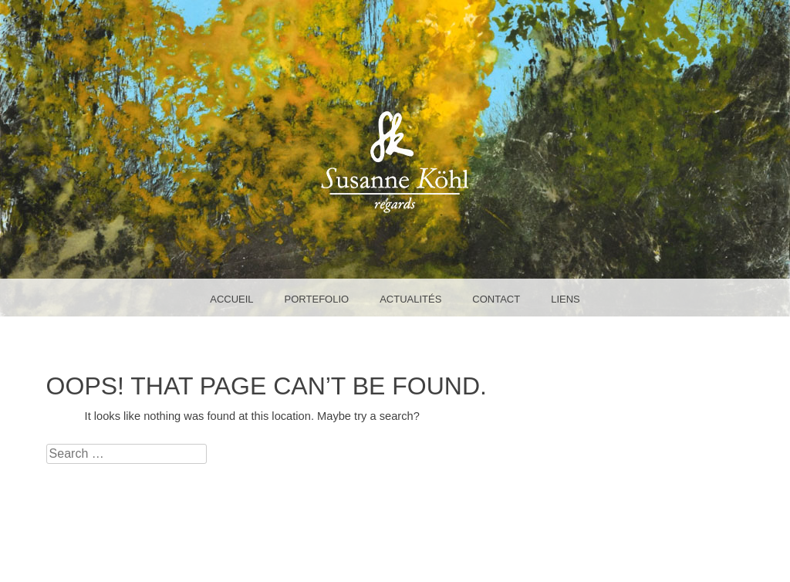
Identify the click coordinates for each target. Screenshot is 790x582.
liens (565, 299)
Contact (496, 299)
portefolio (317, 299)
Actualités (410, 299)
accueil (231, 299)
